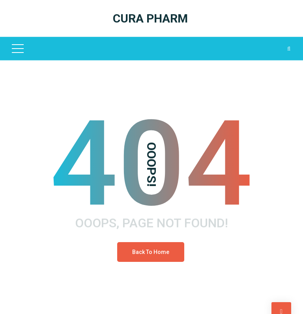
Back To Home (150, 252)
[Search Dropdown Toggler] (288, 48)
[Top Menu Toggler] (18, 48)
